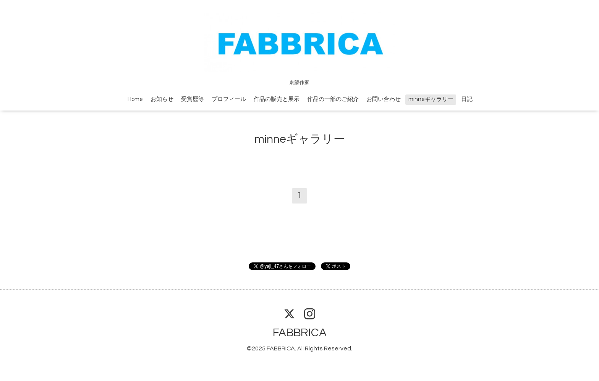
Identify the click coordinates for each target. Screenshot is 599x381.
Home (135, 99)
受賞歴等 (192, 99)
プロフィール (229, 99)
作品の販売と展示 (277, 99)
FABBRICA (300, 333)
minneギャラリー (430, 99)
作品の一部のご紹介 (333, 99)
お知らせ (162, 99)
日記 (467, 99)
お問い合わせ (383, 99)
